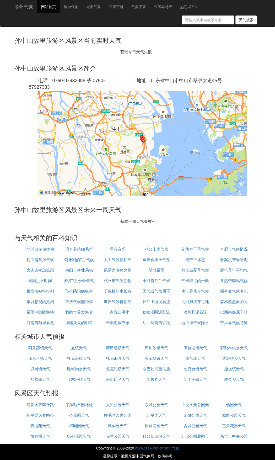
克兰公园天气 (118, 436)
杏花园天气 (79, 415)
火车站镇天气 (156, 358)
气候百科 (116, 7)
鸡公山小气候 (156, 249)
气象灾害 (138, 7)
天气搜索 (246, 20)
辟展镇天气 (40, 369)
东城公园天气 (156, 405)
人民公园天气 (118, 405)
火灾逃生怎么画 (40, 270)
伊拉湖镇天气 (195, 348)
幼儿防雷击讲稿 (156, 322)
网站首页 (48, 7)
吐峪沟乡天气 (79, 369)
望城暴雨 (156, 270)
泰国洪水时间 (40, 280)
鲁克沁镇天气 (118, 369)
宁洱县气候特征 (234, 322)
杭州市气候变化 (117, 280)
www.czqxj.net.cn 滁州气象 (157, 448)
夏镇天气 (79, 348)
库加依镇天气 (156, 348)
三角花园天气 (234, 426)
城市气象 (93, 7)
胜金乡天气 (234, 379)
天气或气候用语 (156, 291)
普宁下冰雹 (195, 259)
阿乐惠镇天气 (40, 348)
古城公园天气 (195, 426)
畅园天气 (234, 405)
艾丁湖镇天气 (195, 379)
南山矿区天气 (118, 379)
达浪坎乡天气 (234, 358)
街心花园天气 (79, 436)
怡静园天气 (40, 436)
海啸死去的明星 (79, 322)
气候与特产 (163, 7)
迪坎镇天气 (234, 369)
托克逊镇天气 (79, 358)
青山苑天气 (40, 426)
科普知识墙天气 (156, 436)
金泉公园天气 (195, 415)
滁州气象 (23, 6)
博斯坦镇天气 (118, 348)
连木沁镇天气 (79, 379)
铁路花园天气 (156, 426)
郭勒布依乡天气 (234, 348)
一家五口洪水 (118, 312)
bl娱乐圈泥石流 (156, 312)
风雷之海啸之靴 (117, 270)
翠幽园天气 (79, 426)
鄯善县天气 (156, 379)
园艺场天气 (195, 358)
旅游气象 (71, 7)
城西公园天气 (234, 415)
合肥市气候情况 (234, 249)
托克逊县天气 (118, 358)
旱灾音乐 (118, 249)
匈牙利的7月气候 (79, 259)
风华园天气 (117, 426)
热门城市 (188, 7)
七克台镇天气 (195, 369)
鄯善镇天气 (40, 379)
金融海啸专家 (118, 322)
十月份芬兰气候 (156, 280)
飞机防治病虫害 (79, 291)
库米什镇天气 (40, 358)
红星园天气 (156, 415)
